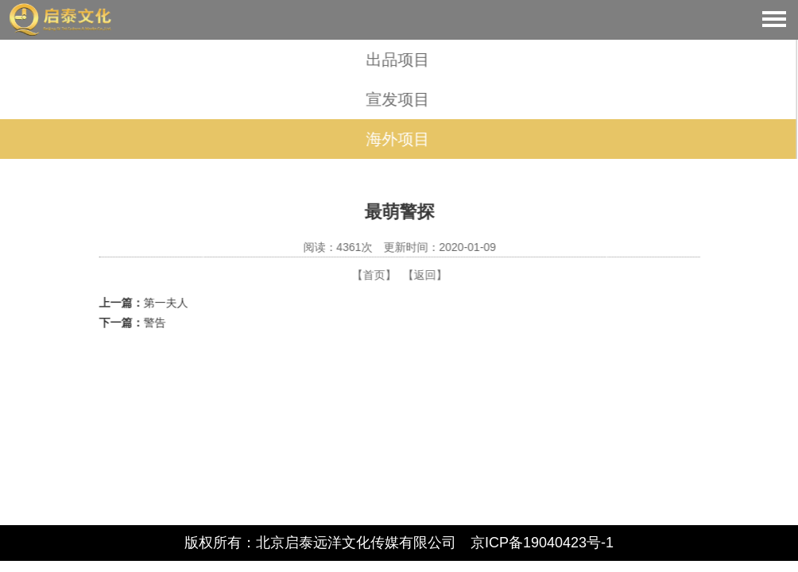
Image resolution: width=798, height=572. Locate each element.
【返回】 (425, 275)
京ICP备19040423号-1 (542, 543)
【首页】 (374, 275)
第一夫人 (166, 302)
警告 (155, 322)
